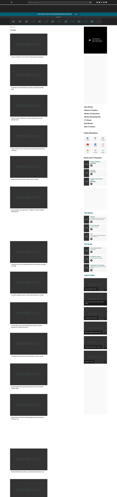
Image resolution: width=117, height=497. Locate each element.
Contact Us (46, 476)
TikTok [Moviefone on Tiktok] (103, 146)
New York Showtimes (66, 439)
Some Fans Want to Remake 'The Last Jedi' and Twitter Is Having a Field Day (45, 240)
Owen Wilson (64, 460)
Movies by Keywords (14, 444)
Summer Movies (13, 457)
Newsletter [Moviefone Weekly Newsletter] (95, 152)
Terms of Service (57, 476)
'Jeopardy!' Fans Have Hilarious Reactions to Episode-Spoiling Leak (44, 51)
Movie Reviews (82, 457)
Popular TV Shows (31, 439)
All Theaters (64, 441)
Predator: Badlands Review (84, 462)
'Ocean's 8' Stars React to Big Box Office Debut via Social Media (68, 240)
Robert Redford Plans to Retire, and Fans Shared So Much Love (20, 193)
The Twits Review (82, 465)
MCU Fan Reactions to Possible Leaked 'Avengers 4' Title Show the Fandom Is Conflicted (20, 241)
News (45, 455)
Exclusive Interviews (83, 441)
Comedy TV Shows (31, 457)
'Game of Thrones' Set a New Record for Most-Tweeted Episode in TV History (20, 75)
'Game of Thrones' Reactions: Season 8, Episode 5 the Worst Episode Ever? (69, 51)
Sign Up (76, 14)
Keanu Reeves (64, 462)
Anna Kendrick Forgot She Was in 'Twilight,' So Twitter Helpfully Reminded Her (68, 75)
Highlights (58, 17)
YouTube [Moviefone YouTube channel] (87, 146)
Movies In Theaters (91, 111)
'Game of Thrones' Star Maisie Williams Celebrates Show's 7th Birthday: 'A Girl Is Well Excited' (69, 288)
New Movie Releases (14, 441)
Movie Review (93, 163)
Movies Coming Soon (92, 114)
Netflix (45, 434)
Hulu (45, 441)
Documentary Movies (14, 460)
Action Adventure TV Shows (33, 460)
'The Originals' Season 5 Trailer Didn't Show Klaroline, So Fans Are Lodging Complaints (45, 311)
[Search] (88, 2)
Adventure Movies (14, 462)
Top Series (88, 244)
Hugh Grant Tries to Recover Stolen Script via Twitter (44, 74)
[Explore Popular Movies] (99, 2)
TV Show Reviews (82, 460)
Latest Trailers (89, 276)
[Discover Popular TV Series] (101, 2)
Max (45, 444)
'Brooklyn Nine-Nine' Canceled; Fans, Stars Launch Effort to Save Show (69, 263)
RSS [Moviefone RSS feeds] (88, 152)
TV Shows (87, 120)
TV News (46, 460)
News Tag (12, 27)
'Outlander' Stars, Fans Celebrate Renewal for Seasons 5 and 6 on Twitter (19, 288)
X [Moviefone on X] (95, 140)
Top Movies (88, 213)
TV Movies (12, 465)
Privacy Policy (65, 476)
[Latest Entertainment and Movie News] (104, 2)
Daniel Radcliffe (64, 465)
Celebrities (64, 455)
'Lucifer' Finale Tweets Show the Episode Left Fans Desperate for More (45, 263)
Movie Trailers (82, 434)
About (41, 476)
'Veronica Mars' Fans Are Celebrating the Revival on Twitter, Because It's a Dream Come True (69, 123)
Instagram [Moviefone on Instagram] (103, 140)
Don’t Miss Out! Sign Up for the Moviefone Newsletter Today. (58, 14)
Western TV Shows (31, 465)
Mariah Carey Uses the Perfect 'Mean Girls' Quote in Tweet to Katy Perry (68, 310)
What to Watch (13, 446)
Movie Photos (47, 462)
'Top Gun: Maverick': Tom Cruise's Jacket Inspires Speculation (20, 51)
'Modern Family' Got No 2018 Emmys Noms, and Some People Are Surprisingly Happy (69, 217)
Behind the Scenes (48, 465)
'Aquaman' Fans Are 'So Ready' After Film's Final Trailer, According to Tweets (20, 123)
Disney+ (46, 439)
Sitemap (51, 476)
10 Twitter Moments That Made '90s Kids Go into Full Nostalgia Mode (44, 193)
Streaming (46, 431)
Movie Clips (81, 439)
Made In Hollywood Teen (84, 446)
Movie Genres (13, 455)
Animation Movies (14, 467)
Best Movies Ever (48, 467)
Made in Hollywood (83, 444)
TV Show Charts (30, 434)
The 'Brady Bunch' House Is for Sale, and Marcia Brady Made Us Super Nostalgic (68, 194)
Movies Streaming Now (92, 117)
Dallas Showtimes (65, 436)
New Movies (88, 107)
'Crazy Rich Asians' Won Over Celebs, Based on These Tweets (21, 145)
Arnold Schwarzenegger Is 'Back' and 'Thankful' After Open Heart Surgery (21, 310)
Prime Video (47, 436)
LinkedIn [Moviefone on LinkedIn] (95, 146)
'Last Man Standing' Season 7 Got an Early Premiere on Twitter (44, 122)
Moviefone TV (82, 436)
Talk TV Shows (30, 462)
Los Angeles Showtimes (66, 434)
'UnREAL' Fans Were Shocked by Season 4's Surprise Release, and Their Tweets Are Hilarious (45, 217)
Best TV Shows (89, 127)
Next (74, 320)
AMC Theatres (64, 444)
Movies (12, 431)
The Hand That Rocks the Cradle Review (85, 467)
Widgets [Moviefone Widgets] (102, 152)
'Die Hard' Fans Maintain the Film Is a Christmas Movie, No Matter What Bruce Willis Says (20, 217)
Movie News (47, 457)
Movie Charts (13, 434)
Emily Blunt (63, 457)
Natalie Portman (64, 467)
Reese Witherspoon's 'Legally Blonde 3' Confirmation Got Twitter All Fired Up (21, 263)
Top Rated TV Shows (31, 436)
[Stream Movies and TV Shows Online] (97, 2)
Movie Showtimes (65, 431)
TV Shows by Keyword (32, 441)
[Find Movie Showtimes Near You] (106, 2)
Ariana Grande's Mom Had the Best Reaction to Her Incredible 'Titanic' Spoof (44, 146)
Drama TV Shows (31, 467)
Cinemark (63, 446)
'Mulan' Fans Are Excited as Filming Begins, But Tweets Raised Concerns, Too (69, 146)
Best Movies (88, 124)
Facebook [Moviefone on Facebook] (87, 140)
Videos (80, 431)
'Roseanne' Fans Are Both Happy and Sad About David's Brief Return (45, 287)
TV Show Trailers (31, 444)
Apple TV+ (46, 446)
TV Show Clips (30, 446)
